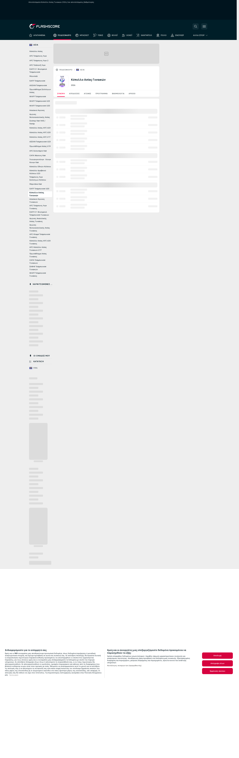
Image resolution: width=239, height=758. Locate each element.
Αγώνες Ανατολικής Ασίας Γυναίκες (37, 220)
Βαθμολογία (118, 93)
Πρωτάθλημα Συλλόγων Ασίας (40, 91)
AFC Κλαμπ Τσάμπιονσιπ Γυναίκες (39, 235)
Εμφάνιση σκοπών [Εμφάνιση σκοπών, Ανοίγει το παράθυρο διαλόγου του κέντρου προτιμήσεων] (217, 671)
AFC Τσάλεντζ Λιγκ (37, 65)
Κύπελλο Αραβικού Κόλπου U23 (37, 172)
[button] (196, 26)
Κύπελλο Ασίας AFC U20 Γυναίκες (39, 242)
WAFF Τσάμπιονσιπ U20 (39, 105)
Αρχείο (132, 93)
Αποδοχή (217, 655)
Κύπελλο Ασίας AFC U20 (39, 132)
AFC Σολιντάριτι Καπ (38, 151)
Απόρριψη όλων (217, 663)
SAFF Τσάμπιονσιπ (37, 81)
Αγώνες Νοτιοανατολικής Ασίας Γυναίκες (39, 228)
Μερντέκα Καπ (35, 184)
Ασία (82, 70)
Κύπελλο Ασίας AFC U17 (39, 137)
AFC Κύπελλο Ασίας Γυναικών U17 (38, 248)
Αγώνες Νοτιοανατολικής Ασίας (39, 115)
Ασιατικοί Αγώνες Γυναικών (37, 200)
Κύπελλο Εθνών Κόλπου (40, 166)
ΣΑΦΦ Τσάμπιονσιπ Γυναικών (37, 268)
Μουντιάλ (33, 76)
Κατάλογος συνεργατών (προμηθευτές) (124, 665)
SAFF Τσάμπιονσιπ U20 (39, 188)
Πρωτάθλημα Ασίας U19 (39, 146)
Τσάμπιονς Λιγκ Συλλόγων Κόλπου (37, 178)
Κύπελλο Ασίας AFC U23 (39, 128)
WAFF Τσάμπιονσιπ (37, 96)
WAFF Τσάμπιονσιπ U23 (39, 101)
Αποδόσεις (74, 93)
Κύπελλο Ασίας (36, 51)
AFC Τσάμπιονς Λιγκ (38, 56)
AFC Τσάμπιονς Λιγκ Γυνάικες (38, 207)
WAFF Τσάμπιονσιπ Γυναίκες (37, 274)
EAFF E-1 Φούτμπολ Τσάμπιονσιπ (38, 70)
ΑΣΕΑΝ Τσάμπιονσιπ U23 (40, 141)
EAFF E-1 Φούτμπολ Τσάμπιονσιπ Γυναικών (39, 213)
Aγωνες (87, 93)
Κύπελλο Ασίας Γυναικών (36, 194)
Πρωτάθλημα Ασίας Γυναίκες (38, 255)
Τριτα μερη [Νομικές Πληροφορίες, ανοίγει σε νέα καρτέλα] (13, 675)
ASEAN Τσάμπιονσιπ (38, 85)
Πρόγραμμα (101, 93)
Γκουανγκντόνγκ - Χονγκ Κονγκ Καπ (40, 161)
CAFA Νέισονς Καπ (37, 155)
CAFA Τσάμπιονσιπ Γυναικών (37, 261)
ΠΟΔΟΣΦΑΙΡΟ (65, 70)
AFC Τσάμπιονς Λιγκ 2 (38, 60)
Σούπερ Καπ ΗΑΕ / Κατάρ (37, 122)
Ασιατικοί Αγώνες (37, 110)
